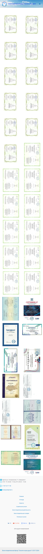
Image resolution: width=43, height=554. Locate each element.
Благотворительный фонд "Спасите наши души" (22, 4)
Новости (21, 503)
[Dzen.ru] (24, 523)
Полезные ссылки (21, 516)
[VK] (9, 523)
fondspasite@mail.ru (7, 489)
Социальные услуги (21, 506)
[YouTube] (16, 523)
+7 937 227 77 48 (6, 486)
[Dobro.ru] (32, 523)
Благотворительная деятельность (21, 510)
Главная (21, 496)
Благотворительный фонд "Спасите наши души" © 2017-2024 (20, 550)
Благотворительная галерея (21, 513)
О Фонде (21, 499)
